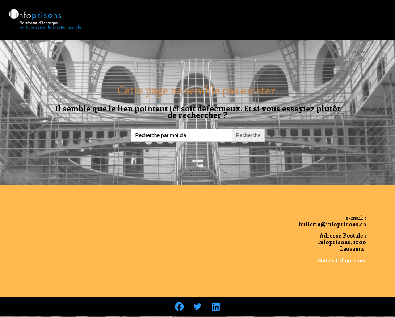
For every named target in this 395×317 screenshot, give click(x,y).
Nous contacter (364, 12)
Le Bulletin (168, 12)
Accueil (127, 12)
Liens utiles (369, 28)
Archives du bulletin (197, 214)
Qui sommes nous (222, 12)
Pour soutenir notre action (295, 12)
